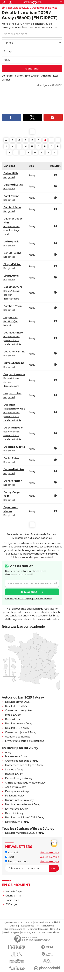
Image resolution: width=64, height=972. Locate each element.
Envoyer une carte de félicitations (24, 740)
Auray (8, 752)
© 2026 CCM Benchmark (49, 932)
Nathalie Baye (13, 891)
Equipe (29, 922)
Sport (9, 857)
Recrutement (47, 926)
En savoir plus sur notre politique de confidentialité (28, 598)
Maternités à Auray (16, 756)
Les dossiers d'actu (17, 861)
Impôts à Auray (14, 773)
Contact (13, 926)
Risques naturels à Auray (19, 800)
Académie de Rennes (44, 7)
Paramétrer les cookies (37, 929)
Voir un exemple (49, 852)
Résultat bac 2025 (18, 7)
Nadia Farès (12, 900)
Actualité (11, 852)
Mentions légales (11, 932)
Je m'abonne (29, 591)
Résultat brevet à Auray (18, 723)
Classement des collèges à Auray (24, 765)
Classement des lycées (18, 710)
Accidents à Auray (15, 787)
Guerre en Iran (13, 895)
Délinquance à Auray (17, 791)
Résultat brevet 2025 (17, 701)
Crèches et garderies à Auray (21, 760)
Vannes (6, 79)
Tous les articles (26, 926)
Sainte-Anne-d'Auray (27, 75)
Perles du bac (13, 719)
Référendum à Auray (17, 821)
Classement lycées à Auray (20, 732)
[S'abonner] (32, 868)
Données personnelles (14, 929)
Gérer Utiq (55, 929)
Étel (55, 75)
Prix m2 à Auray (14, 813)
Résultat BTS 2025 (16, 706)
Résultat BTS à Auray (17, 728)
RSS (38, 926)
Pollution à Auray (15, 795)
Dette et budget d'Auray (19, 778)
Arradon (46, 75)
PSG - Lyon (11, 904)
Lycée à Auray (13, 714)
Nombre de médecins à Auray (22, 804)
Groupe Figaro (28, 932)
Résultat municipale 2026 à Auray (24, 817)
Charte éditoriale (42, 922)
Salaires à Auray (14, 769)
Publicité (56, 922)
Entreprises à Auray (16, 808)
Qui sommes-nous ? (14, 922)
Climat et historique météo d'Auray (25, 782)
